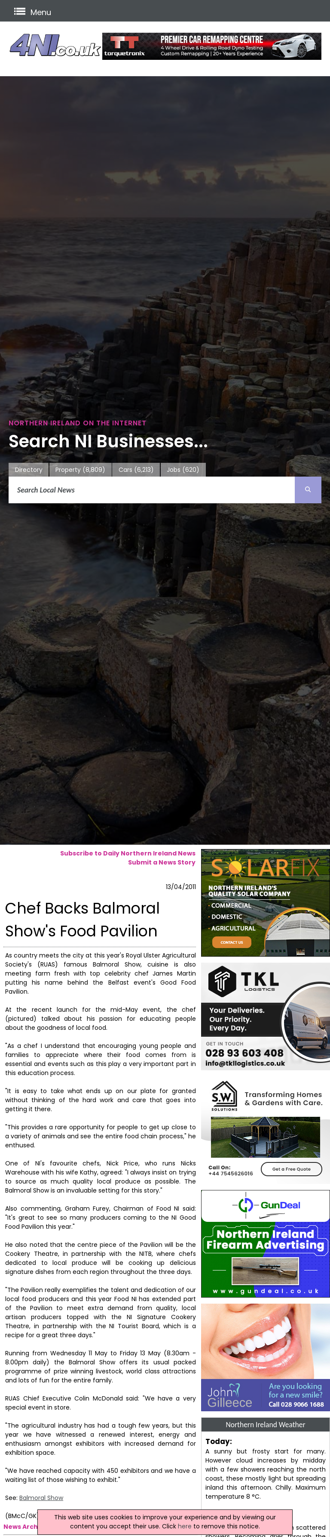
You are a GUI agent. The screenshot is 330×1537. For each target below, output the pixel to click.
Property (80, 469)
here (185, 1526)
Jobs (183, 469)
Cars (136, 469)
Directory (29, 469)
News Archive (25, 1526)
